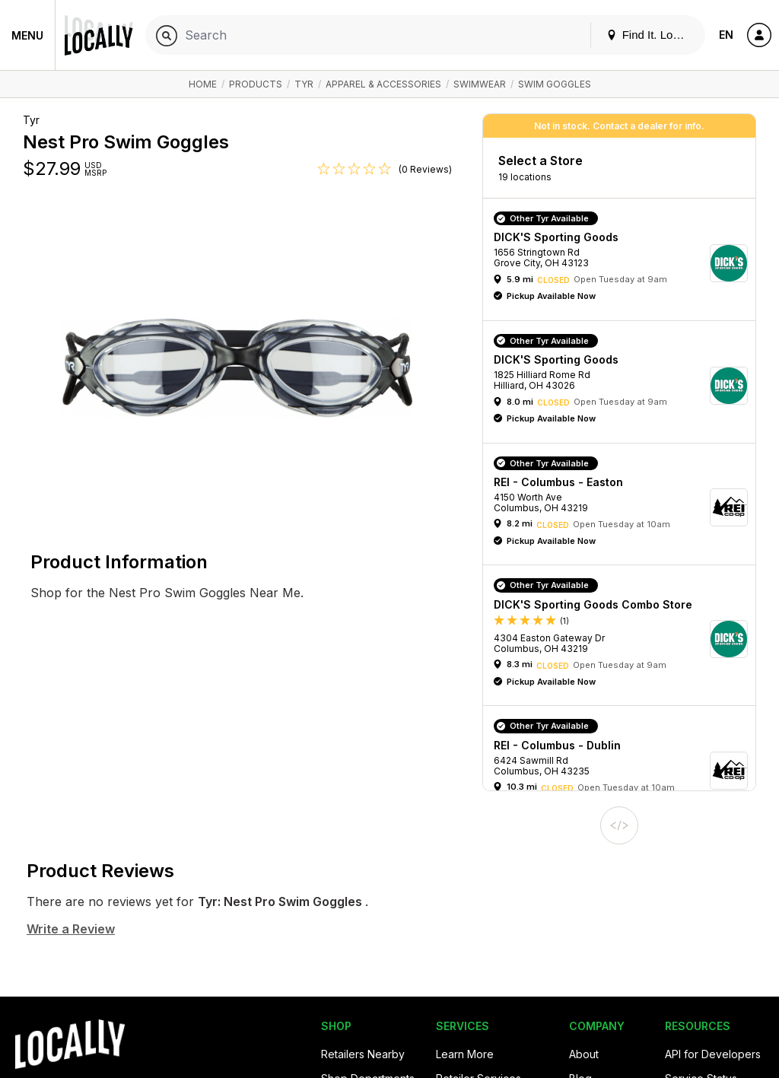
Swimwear (479, 84)
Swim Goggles (554, 84)
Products (255, 84)
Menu (27, 35)
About (584, 1054)
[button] (624, 263)
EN (726, 34)
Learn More (465, 1054)
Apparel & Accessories (383, 84)
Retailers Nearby (363, 1054)
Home (203, 84)
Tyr (303, 84)
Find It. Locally (651, 34)
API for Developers (713, 1054)
